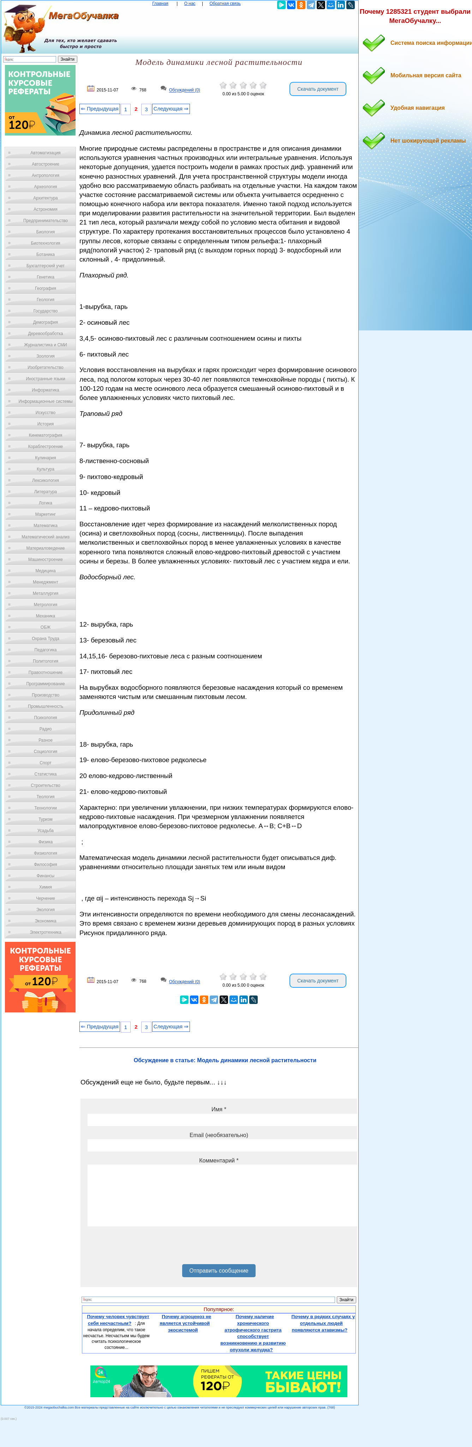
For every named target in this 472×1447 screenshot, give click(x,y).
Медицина (45, 570)
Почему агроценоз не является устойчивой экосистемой (185, 1323)
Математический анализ (46, 536)
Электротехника (45, 932)
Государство (46, 311)
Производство (45, 695)
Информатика (45, 390)
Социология (46, 751)
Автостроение (45, 164)
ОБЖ (45, 627)
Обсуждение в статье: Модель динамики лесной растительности (225, 1060)
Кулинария (45, 457)
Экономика (45, 921)
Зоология (45, 356)
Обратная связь (224, 3)
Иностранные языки (45, 378)
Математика (46, 525)
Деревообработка (45, 333)
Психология (45, 717)
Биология (45, 231)
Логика (45, 503)
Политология (45, 661)
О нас (190, 3)
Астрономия (46, 209)
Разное (45, 740)
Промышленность (45, 706)
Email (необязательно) (219, 1135)
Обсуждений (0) (184, 90)
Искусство (45, 412)
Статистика (45, 774)
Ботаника (45, 254)
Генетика (45, 277)
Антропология (45, 175)
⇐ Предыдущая (100, 109)
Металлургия (46, 593)
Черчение (45, 898)
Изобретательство (46, 367)
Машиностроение (45, 559)
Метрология (45, 604)
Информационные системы (45, 401)
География (45, 288)
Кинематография (45, 435)
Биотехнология (45, 243)
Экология (45, 909)
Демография (45, 322)
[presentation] (141, 1248)
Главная (160, 3)
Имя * (218, 1109)
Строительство (45, 785)
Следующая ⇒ (171, 109)
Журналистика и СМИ (45, 344)
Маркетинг (45, 514)
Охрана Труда (45, 638)
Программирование (45, 683)
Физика (45, 841)
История (45, 423)
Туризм (45, 819)
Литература (45, 491)
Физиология (45, 853)
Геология (45, 299)
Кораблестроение (45, 446)
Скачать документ (318, 89)
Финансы (45, 875)
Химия (45, 887)
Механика (45, 616)
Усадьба (45, 830)
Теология (45, 796)
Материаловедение (45, 548)
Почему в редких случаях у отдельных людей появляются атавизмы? (323, 1323)
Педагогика (46, 649)
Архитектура (45, 198)
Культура (45, 469)
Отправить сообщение (218, 1271)
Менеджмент (45, 582)
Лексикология (45, 480)
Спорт (46, 762)
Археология (45, 186)
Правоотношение (45, 672)
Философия (45, 864)
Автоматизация (45, 152)
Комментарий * (218, 1161)
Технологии (45, 808)
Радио (46, 729)
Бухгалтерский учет (45, 265)
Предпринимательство (45, 220)
